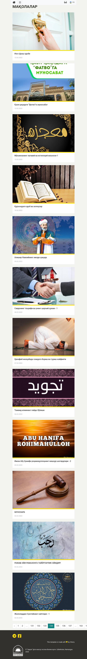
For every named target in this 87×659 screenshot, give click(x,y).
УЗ (72, 2)
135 (57, 626)
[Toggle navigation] (20, 2)
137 (70, 626)
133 (44, 626)
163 (81, 626)
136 (63, 626)
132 (38, 626)
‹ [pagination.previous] (14, 626)
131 (32, 626)
